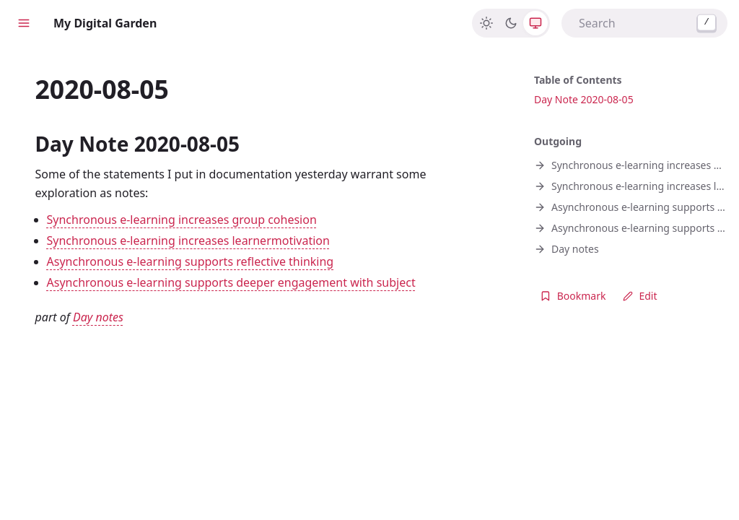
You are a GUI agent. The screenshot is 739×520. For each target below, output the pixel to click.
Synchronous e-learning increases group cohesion (182, 220)
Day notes (98, 317)
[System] (535, 23)
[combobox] (644, 23)
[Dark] (511, 23)
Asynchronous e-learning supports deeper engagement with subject (231, 282)
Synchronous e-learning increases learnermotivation (188, 240)
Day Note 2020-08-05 (584, 99)
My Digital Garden (105, 23)
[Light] (486, 23)
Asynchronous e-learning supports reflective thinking (190, 261)
